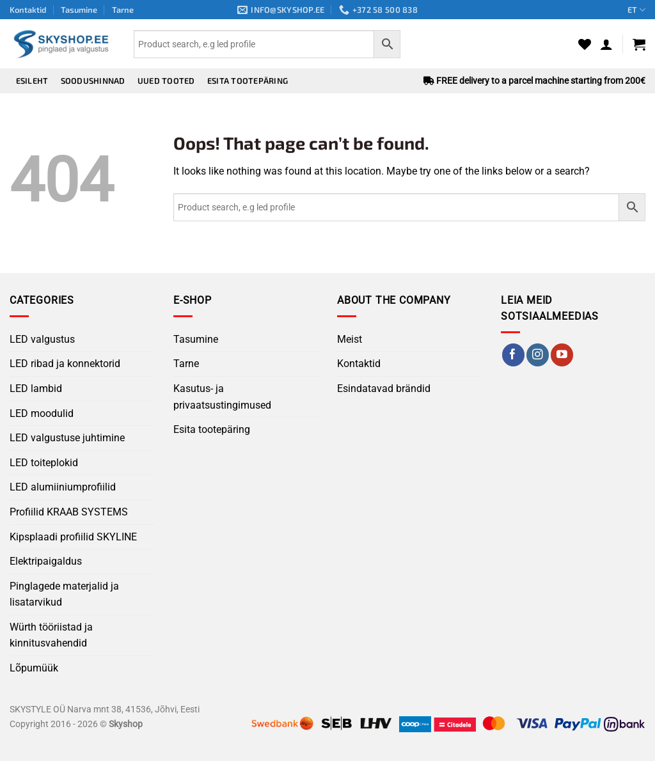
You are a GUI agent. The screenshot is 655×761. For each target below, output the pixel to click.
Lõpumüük (34, 668)
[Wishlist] (584, 44)
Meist (349, 339)
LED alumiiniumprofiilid (63, 487)
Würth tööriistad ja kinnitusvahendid (51, 635)
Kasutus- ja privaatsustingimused (222, 396)
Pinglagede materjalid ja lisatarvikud (64, 594)
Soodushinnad (93, 80)
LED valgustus (42, 339)
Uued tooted (166, 80)
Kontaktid (28, 9)
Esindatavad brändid (383, 388)
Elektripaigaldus (46, 561)
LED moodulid (42, 413)
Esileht (32, 80)
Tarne (123, 9)
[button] (606, 44)
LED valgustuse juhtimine (67, 438)
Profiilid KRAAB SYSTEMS (69, 512)
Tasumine (79, 9)
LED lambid (36, 388)
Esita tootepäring (247, 80)
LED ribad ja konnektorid (65, 363)
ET (636, 10)
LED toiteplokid (44, 463)
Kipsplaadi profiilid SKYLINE (73, 537)
